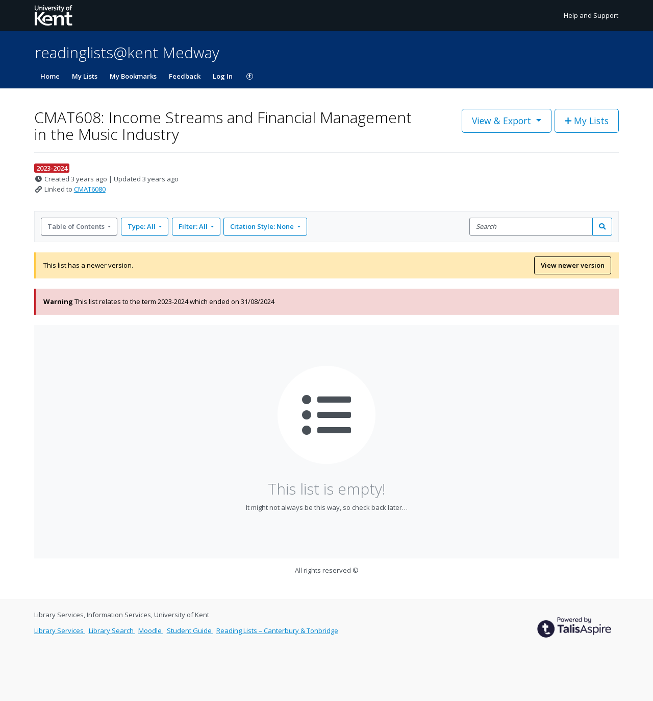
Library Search (112, 630)
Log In (223, 76)
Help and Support (591, 15)
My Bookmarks (133, 76)
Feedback (184, 76)
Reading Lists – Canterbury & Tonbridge (277, 630)
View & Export (503, 120)
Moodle (150, 630)
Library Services (59, 630)
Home (50, 76)
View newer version (573, 265)
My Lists (84, 76)
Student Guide (190, 630)
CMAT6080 (90, 189)
